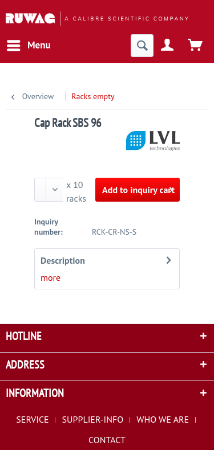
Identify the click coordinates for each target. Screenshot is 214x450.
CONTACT (107, 439)
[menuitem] (28, 45)
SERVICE (32, 419)
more (50, 277)
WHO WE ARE (162, 419)
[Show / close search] (142, 45)
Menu (29, 43)
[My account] (167, 45)
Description (63, 260)
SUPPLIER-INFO (93, 419)
